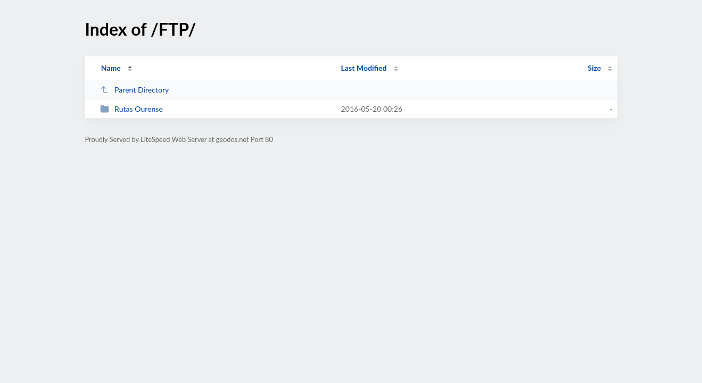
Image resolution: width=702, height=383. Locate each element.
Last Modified (364, 67)
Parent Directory (134, 89)
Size (594, 67)
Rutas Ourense (131, 108)
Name (111, 67)
